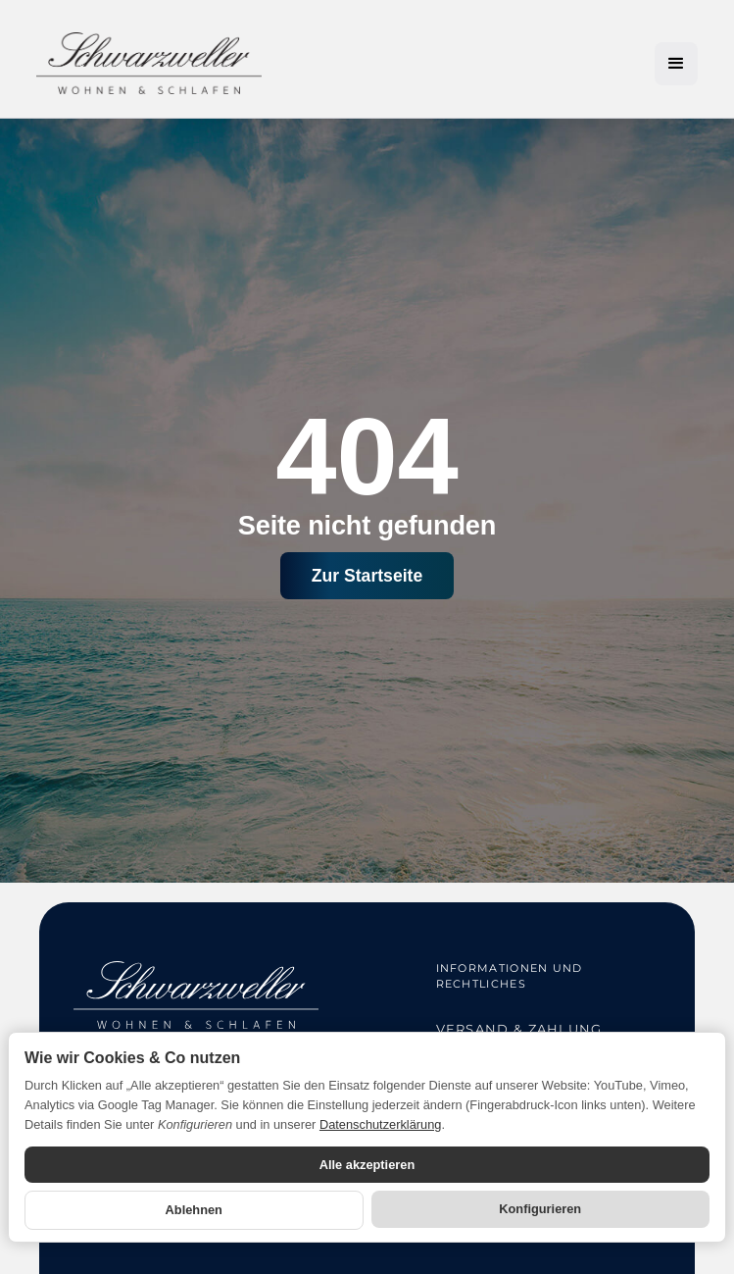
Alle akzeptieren (367, 1164)
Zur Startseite (367, 576)
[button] (676, 63)
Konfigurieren (540, 1208)
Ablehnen (194, 1209)
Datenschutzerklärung (380, 1124)
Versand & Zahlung (519, 1029)
